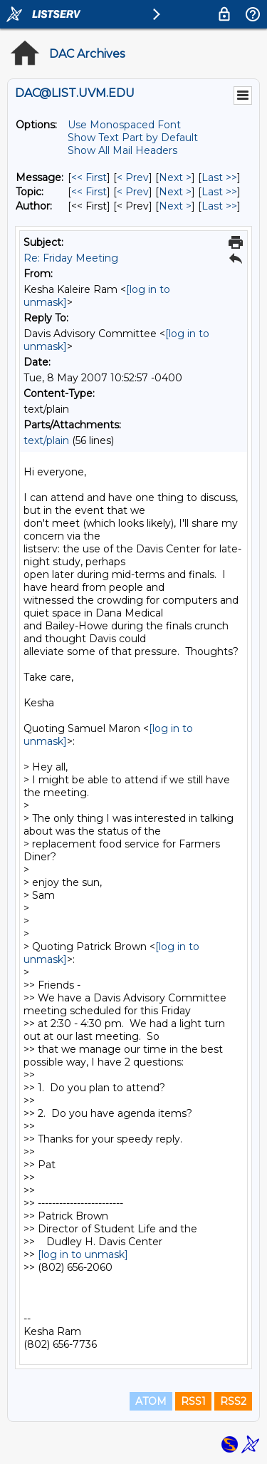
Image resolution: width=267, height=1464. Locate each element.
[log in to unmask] (83, 1254)
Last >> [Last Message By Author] (219, 206)
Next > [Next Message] (175, 177)
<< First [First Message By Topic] (89, 191)
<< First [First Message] (89, 177)
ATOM (151, 1401)
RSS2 (233, 1401)
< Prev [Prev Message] (133, 177)
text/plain (46, 440)
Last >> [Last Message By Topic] (219, 191)
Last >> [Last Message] (219, 177)
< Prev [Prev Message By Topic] (133, 191)
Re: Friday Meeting (70, 258)
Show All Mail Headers (122, 150)
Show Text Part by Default (133, 137)
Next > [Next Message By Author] (175, 206)
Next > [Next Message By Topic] (175, 191)
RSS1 (193, 1401)
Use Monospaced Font (124, 124)
